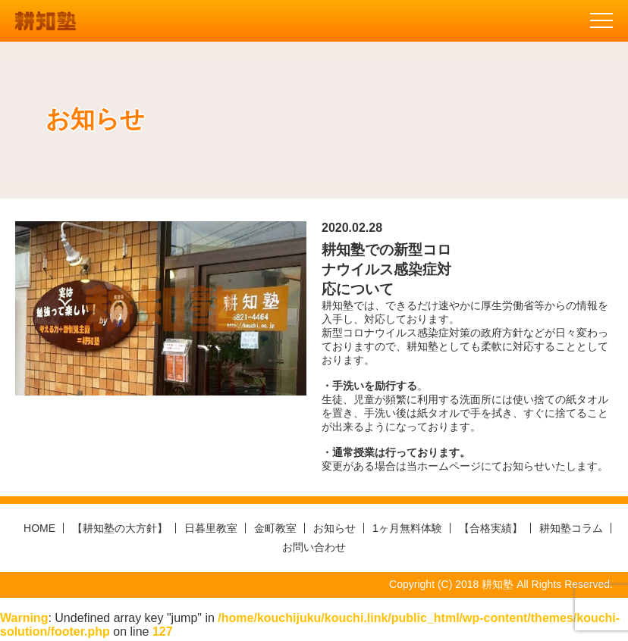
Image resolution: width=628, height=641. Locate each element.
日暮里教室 (210, 528)
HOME (39, 528)
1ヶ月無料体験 (407, 528)
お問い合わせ (314, 547)
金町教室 (275, 528)
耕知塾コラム (571, 528)
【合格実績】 (491, 528)
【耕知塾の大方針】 (120, 528)
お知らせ (334, 528)
